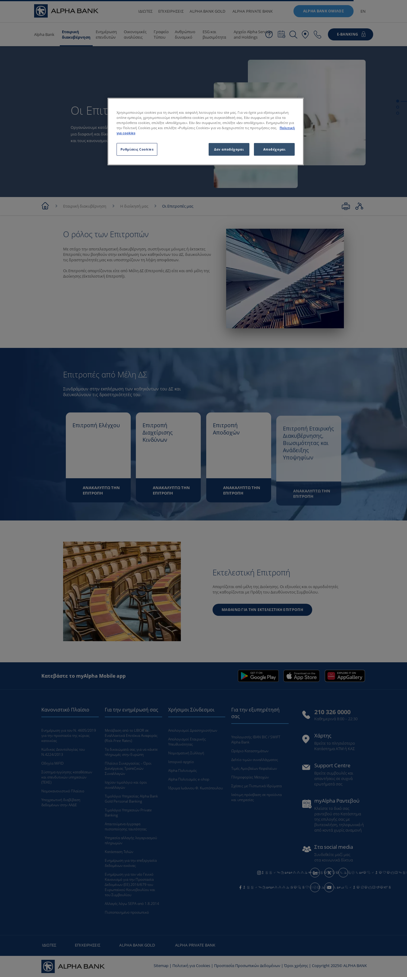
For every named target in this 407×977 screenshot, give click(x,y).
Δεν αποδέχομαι (229, 149)
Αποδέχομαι (274, 149)
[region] (205, 131)
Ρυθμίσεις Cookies (137, 149)
